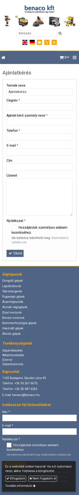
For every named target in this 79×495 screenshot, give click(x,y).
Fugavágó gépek (13, 296)
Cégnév (13, 100)
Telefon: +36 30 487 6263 (19, 389)
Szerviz (7, 360)
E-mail (12, 145)
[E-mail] (39, 42)
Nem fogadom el (42, 478)
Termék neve (16, 85)
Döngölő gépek (12, 281)
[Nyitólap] (39, 16)
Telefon (13, 131)
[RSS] (54, 42)
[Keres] (60, 33)
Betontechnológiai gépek (19, 323)
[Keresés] (37, 33)
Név (6, 412)
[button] (74, 57)
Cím (9, 161)
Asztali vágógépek (14, 307)
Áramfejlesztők (12, 302)
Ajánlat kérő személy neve (27, 115)
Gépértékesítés (12, 350)
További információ (18, 486)
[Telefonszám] (47, 42)
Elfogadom (15, 478)
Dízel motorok (12, 312)
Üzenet (12, 175)
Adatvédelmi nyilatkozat (56, 454)
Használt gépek (12, 328)
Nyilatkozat (16, 221)
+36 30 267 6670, (26, 383)
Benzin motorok (13, 318)
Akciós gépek (11, 334)
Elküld (15, 253)
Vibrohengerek (12, 291)
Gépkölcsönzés (12, 364)
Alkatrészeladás (13, 355)
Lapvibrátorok (11, 286)
